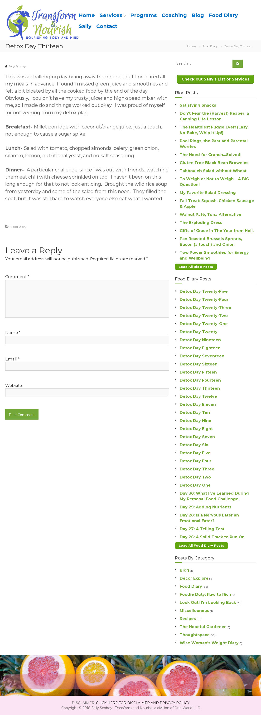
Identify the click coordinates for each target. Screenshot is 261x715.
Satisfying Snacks (198, 105)
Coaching (174, 15)
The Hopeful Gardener (203, 626)
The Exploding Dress (201, 222)
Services (111, 15)
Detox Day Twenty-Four (204, 299)
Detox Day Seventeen (202, 356)
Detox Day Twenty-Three (205, 307)
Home (87, 15)
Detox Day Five (195, 452)
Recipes (188, 618)
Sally (85, 26)
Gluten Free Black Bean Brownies (214, 162)
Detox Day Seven (197, 436)
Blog (198, 15)
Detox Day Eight (196, 428)
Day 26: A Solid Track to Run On (212, 537)
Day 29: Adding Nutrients (205, 507)
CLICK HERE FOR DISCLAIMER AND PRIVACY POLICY (142, 703)
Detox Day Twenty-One (204, 323)
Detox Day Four (195, 461)
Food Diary (223, 15)
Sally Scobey (17, 66)
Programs (143, 15)
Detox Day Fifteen (198, 372)
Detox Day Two (195, 477)
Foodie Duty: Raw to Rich (205, 594)
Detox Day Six (194, 444)
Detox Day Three (197, 469)
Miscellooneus (194, 610)
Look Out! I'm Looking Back (208, 602)
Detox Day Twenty (199, 331)
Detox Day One (195, 485)
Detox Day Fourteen (200, 380)
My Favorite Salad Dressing (208, 192)
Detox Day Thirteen (200, 388)
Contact (106, 26)
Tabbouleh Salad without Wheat (213, 170)
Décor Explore (194, 578)
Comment (17, 276)
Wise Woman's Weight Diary (209, 642)
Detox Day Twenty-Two (204, 315)
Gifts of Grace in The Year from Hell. (217, 230)
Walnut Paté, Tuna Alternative (211, 214)
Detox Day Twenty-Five (204, 291)
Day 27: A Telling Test (202, 528)
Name (12, 332)
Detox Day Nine (195, 420)
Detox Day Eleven (198, 404)
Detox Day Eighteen (200, 348)
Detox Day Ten (195, 412)
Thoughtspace (195, 634)
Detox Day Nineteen (200, 339)
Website (13, 385)
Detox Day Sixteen (199, 364)
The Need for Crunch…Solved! (211, 154)
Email (12, 359)
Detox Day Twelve (198, 396)
